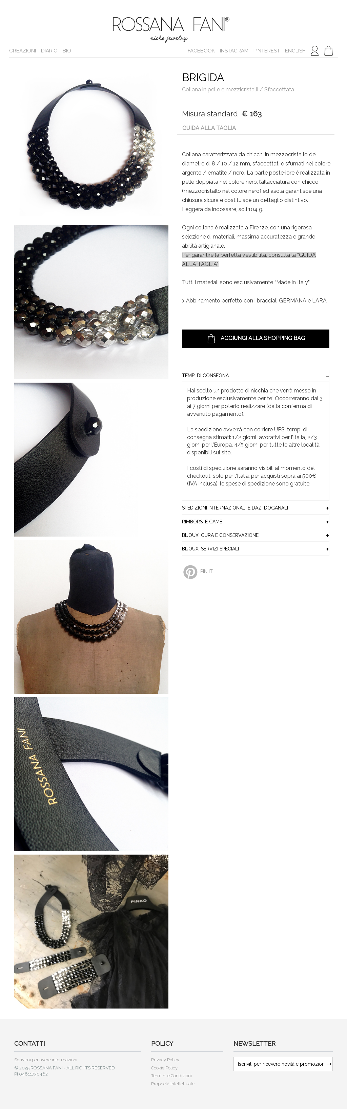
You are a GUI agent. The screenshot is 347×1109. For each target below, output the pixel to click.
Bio (67, 51)
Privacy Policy (165, 1059)
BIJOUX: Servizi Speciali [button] (210, 548)
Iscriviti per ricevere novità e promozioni (285, 1064)
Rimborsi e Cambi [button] (203, 521)
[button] (328, 51)
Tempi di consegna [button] (205, 375)
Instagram (234, 51)
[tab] (255, 376)
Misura (193, 113)
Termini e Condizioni (171, 1075)
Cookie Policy (164, 1067)
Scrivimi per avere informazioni (45, 1059)
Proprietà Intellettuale (173, 1083)
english (295, 51)
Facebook (201, 51)
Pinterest (266, 51)
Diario (49, 51)
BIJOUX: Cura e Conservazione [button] (220, 535)
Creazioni (22, 51)
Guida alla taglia (209, 128)
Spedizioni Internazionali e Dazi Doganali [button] (235, 508)
